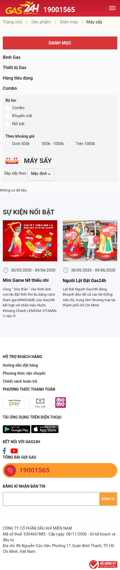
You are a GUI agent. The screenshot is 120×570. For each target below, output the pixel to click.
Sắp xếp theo (15, 173)
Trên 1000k (85, 143)
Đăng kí (108, 499)
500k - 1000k (53, 143)
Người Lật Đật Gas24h (84, 280)
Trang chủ (12, 22)
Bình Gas (11, 57)
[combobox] (41, 174)
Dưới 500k (20, 143)
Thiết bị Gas (14, 67)
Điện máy (68, 22)
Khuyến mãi (22, 116)
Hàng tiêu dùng (18, 78)
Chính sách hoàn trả (20, 381)
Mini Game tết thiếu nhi (26, 280)
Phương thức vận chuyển (24, 373)
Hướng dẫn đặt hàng (20, 365)
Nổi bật (18, 124)
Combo (10, 88)
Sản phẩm (40, 22)
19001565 (59, 10)
